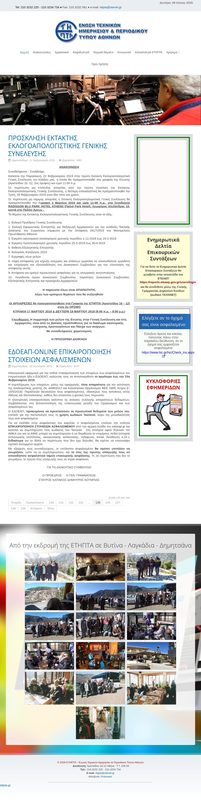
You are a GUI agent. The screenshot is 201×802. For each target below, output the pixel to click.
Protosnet (106, 776)
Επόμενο (36, 508)
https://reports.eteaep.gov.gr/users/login (168, 282)
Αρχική (24, 52)
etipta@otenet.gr (111, 7)
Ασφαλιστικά (81, 52)
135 (97, 502)
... (89, 502)
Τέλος (50, 508)
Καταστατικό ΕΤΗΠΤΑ (148, 52)
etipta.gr (5, 785)
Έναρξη (16, 502)
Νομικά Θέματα (103, 52)
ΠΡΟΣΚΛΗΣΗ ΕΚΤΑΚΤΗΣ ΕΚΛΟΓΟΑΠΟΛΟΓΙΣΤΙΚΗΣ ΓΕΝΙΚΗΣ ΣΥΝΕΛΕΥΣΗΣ (57, 146)
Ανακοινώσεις (42, 52)
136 (107, 502)
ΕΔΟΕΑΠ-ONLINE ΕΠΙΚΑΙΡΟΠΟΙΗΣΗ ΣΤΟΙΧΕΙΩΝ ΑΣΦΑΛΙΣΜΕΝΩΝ (59, 355)
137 (117, 502)
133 (80, 502)
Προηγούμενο (35, 502)
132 (71, 502)
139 (23, 508)
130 (51, 502)
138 (13, 508)
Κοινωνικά (124, 52)
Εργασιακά (62, 52)
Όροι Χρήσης (100, 64)
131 (61, 502)
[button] (100, 72)
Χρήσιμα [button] (173, 52)
